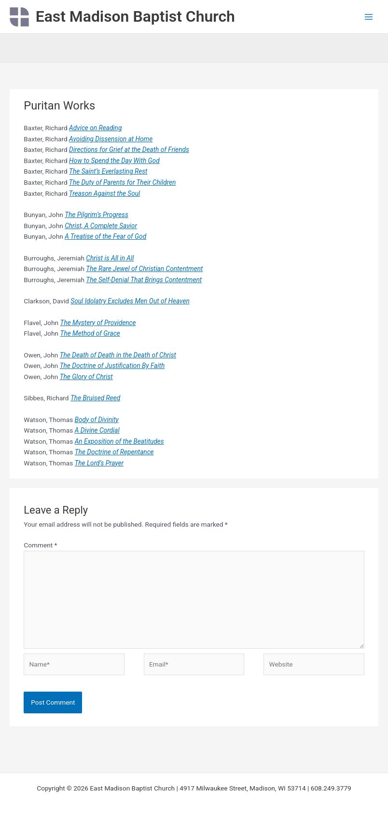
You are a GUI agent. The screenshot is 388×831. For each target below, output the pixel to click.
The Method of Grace (90, 333)
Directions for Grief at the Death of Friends (129, 149)
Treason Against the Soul (104, 193)
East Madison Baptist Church (135, 16)
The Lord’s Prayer (99, 463)
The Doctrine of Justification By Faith (112, 365)
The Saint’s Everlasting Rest (108, 171)
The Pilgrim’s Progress (96, 214)
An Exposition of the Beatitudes (119, 441)
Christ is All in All (110, 258)
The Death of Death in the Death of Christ (118, 355)
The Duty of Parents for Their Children (122, 182)
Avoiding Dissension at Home (110, 139)
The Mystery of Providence (98, 323)
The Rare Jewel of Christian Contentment (144, 268)
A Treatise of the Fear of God (105, 236)
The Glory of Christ (86, 377)
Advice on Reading (95, 128)
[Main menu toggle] (369, 17)
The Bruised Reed (95, 398)
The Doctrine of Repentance (114, 452)
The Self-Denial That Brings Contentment (144, 280)
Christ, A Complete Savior (101, 226)
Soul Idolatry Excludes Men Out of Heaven (129, 301)
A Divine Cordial (97, 430)
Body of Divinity (97, 419)
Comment (40, 545)
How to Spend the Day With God (114, 160)
